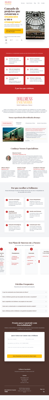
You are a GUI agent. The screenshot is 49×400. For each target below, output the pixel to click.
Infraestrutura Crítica (30, 123)
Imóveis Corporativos (42, 123)
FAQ (38, 3)
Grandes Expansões (7, 123)
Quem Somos (29, 3)
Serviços (23, 3)
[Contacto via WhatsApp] (24, 380)
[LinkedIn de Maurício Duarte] (44, 391)
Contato (43, 3)
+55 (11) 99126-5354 (24, 379)
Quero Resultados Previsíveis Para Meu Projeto (13, 31)
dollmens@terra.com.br (24, 377)
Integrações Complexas (18, 123)
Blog (35, 3)
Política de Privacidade (22, 390)
